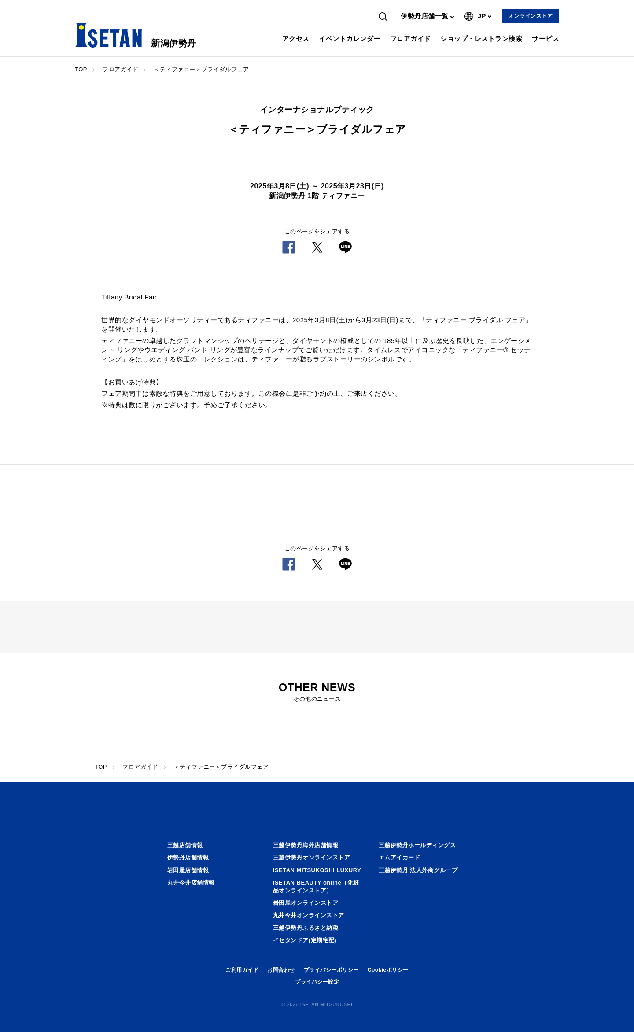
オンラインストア (531, 16)
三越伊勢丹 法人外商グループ (418, 870)
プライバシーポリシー (331, 970)
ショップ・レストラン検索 (481, 38)
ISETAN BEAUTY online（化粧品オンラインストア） (316, 886)
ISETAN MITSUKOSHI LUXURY (317, 870)
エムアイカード (399, 857)
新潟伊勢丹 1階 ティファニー (317, 195)
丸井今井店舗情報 (191, 882)
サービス (545, 38)
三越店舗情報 (185, 845)
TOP (81, 69)
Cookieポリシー (388, 970)
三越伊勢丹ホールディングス (417, 845)
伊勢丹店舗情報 (188, 857)
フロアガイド (410, 38)
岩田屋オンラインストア (306, 902)
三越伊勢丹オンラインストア (311, 857)
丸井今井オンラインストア (308, 915)
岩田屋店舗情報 (188, 870)
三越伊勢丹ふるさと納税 (306, 928)
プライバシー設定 (317, 982)
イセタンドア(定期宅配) (305, 940)
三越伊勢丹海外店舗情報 (306, 845)
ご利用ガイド (241, 970)
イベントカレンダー (349, 38)
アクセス (296, 38)
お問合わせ (281, 970)
